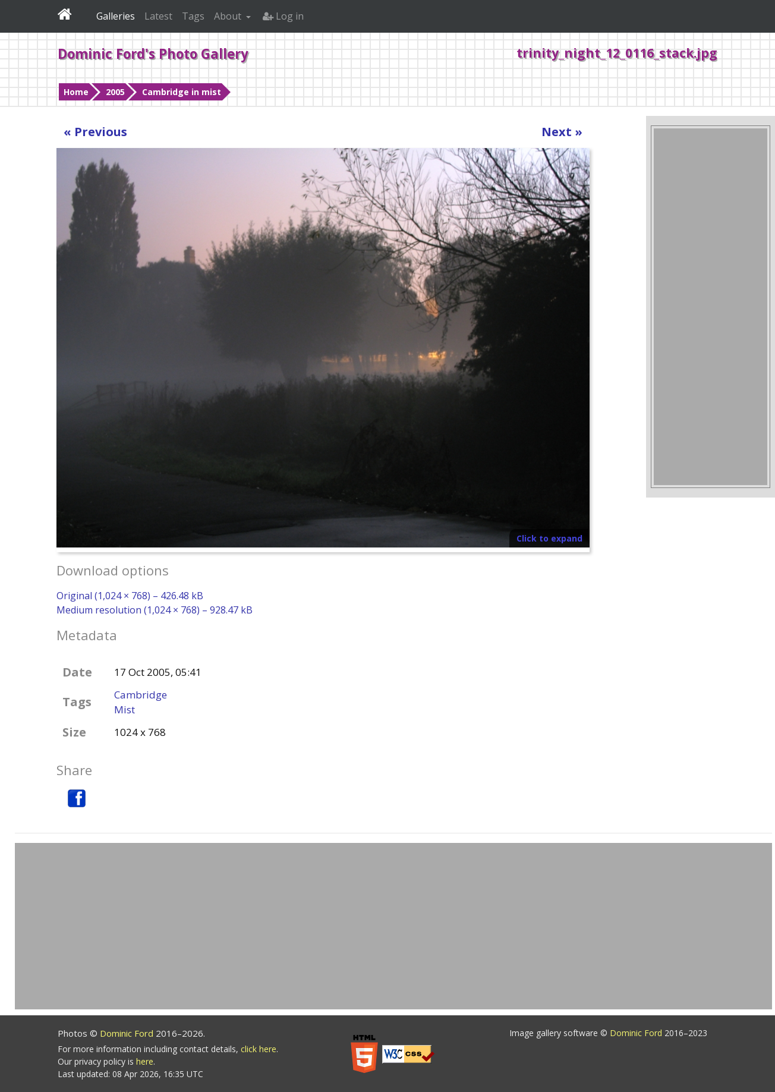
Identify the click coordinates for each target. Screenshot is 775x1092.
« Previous (95, 132)
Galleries (115, 16)
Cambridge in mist (181, 91)
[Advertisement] (710, 306)
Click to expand (549, 538)
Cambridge (140, 694)
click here (258, 1049)
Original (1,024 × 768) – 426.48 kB (129, 595)
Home (76, 91)
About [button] (229, 16)
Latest (158, 16)
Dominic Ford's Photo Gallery (153, 53)
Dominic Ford (128, 1033)
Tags (193, 16)
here (144, 1061)
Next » (561, 132)
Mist (124, 709)
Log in (283, 16)
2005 (115, 91)
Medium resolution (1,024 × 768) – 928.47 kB (154, 609)
